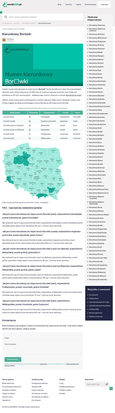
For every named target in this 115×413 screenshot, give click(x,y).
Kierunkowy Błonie (95, 207)
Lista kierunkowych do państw (99, 306)
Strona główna (6, 23)
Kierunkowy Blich (95, 178)
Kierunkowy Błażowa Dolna (98, 189)
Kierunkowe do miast (28, 23)
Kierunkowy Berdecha (97, 121)
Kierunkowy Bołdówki (96, 243)
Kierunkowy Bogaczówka (98, 229)
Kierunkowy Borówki (44, 23)
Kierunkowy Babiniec (96, 59)
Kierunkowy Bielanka (96, 153)
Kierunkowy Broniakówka (98, 279)
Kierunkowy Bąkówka (96, 95)
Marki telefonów (8, 383)
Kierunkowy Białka (95, 139)
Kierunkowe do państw (40, 397)
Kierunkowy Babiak (96, 52)
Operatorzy (6, 400)
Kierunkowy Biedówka (97, 150)
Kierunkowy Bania (95, 74)
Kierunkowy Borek (95, 247)
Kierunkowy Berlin (95, 128)
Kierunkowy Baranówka (97, 81)
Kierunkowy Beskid (95, 132)
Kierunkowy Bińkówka (97, 171)
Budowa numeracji (95, 316)
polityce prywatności (72, 364)
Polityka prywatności (66, 387)
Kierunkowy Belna (95, 110)
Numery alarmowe (95, 313)
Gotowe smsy (7, 397)
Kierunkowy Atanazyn (97, 49)
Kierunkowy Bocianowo (97, 222)
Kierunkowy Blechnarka (97, 175)
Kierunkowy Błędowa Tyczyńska (96, 197)
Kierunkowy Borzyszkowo (98, 265)
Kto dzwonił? (93, 295)
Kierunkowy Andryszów (97, 41)
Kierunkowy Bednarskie (97, 103)
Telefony (68, 4)
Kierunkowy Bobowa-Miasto (99, 215)
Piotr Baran (10, 39)
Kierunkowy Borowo (96, 254)
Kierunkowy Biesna (96, 160)
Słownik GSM (36, 387)
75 (30, 117)
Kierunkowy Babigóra (96, 56)
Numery (16, 23)
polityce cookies (9, 365)
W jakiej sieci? (94, 298)
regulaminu (43, 364)
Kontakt (62, 393)
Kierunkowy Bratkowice (97, 272)
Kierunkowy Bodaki (96, 225)
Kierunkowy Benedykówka (98, 114)
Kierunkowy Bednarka (97, 99)
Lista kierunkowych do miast (99, 302)
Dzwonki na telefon (9, 390)
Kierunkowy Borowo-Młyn (98, 258)
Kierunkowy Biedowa (96, 146)
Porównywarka (90, 4)
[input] (42, 338)
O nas (61, 383)
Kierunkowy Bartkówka (97, 85)
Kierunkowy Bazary (96, 92)
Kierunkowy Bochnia (96, 218)
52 (30, 121)
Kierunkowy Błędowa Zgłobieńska (96, 203)
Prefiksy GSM (94, 309)
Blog (59, 4)
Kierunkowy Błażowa (96, 186)
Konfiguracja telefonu (40, 383)
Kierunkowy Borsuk (96, 261)
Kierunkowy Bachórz (96, 63)
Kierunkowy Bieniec (96, 157)
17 (30, 134)
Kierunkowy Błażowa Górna (98, 193)
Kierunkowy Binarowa (96, 168)
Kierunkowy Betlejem (96, 135)
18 (30, 125)
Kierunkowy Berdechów (97, 124)
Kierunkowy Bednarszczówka (99, 106)
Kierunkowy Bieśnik (96, 164)
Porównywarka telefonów (11, 387)
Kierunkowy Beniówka (97, 117)
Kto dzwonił (36, 400)
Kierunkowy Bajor (95, 70)
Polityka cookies (65, 390)
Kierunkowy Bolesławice (97, 236)
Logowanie (104, 4)
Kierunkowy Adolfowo (97, 34)
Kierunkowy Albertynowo (98, 38)
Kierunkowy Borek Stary (97, 251)
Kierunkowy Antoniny (96, 45)
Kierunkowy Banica (96, 77)
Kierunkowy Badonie (96, 67)
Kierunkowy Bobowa (96, 211)
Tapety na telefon (8, 393)
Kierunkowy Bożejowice (97, 269)
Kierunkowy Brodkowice (97, 276)
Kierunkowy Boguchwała (98, 233)
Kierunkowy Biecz (95, 142)
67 (30, 138)
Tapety (78, 4)
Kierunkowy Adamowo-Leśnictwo (97, 30)
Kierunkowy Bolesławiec (97, 240)
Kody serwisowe (38, 390)
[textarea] (42, 348)
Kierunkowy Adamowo (97, 25)
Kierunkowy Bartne (96, 88)
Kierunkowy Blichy (95, 182)
